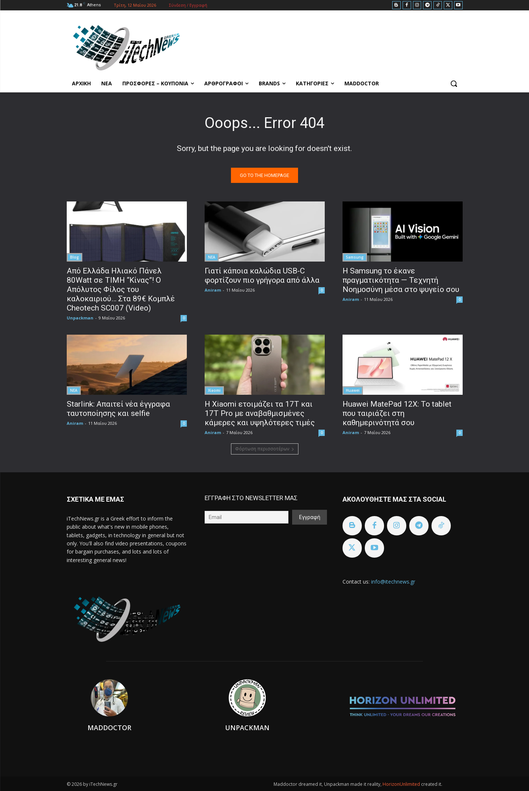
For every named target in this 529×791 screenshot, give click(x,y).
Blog (74, 257)
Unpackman (80, 318)
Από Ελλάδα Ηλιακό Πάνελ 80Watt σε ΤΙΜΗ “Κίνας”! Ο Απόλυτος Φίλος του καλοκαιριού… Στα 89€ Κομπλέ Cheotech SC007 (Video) (121, 289)
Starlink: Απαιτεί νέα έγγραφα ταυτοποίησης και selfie (118, 409)
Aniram (213, 290)
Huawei (353, 390)
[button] (454, 83)
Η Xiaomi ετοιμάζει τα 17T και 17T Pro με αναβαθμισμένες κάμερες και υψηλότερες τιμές (260, 413)
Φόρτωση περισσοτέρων (264, 449)
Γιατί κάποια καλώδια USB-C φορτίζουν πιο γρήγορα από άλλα (262, 275)
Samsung (355, 257)
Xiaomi (214, 390)
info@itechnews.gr (393, 581)
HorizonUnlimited (402, 784)
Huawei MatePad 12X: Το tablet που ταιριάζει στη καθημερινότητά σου (397, 413)
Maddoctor (109, 727)
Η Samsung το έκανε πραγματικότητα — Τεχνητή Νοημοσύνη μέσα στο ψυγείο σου (401, 280)
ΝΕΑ (211, 257)
